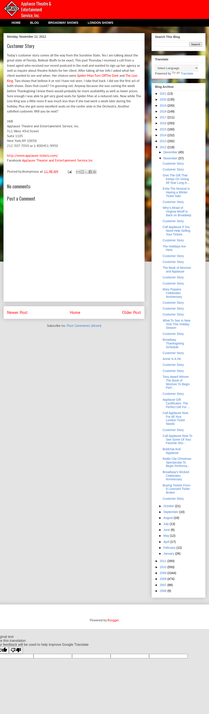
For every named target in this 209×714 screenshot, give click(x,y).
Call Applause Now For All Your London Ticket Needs (175, 418)
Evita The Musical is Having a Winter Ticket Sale (176, 192)
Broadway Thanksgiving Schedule (173, 343)
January (169, 553)
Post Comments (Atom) (84, 325)
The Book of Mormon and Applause (177, 269)
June (167, 530)
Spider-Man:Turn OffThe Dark (98, 75)
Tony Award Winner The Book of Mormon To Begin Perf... (176, 382)
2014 (163, 135)
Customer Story (173, 163)
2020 (163, 99)
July (166, 524)
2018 (163, 111)
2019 (163, 105)
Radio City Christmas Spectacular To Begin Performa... (177, 462)
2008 (163, 579)
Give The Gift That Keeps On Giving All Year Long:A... (176, 179)
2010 (163, 567)
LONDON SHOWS (100, 22)
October (169, 506)
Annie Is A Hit (172, 359)
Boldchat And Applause (172, 451)
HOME (16, 22)
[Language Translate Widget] (176, 68)
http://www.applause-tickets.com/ (32, 155)
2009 (163, 573)
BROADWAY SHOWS (63, 22)
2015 (163, 129)
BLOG (34, 22)
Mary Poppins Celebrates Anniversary (172, 293)
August (168, 518)
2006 (163, 591)
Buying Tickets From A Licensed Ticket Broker (176, 489)
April (166, 542)
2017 (163, 117)
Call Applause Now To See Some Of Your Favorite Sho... (177, 439)
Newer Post (17, 312)
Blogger (113, 620)
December (170, 152)
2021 (163, 93)
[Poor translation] (16, 650)
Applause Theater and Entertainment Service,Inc (57, 160)
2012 (163, 147)
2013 (163, 141)
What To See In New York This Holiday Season (176, 324)
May (166, 535)
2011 (163, 561)
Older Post (131, 312)
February (169, 547)
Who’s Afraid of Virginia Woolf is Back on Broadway (177, 211)
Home (75, 312)
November (170, 158)
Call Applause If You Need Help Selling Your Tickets (176, 230)
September (171, 512)
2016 (163, 123)
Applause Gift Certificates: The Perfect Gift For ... (176, 403)
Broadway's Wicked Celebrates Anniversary (176, 475)
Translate (182, 73)
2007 (163, 585)
